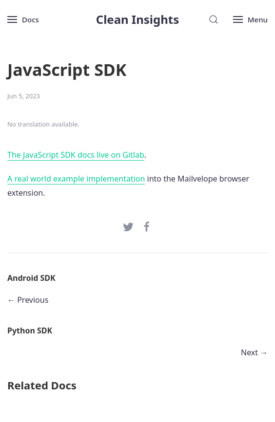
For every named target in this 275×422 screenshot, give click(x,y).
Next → (254, 352)
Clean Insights (137, 19)
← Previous (27, 299)
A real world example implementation (76, 178)
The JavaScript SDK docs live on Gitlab (75, 154)
